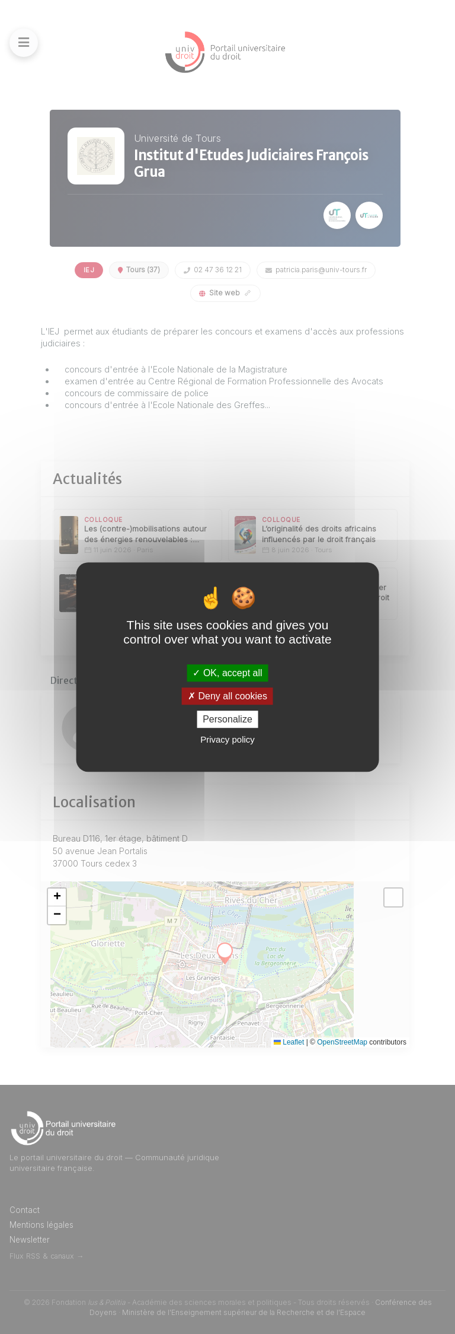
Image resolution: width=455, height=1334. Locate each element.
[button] (57, 897)
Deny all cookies (227, 696)
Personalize (227, 719)
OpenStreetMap (342, 1042)
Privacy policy (227, 739)
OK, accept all (227, 673)
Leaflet (289, 1042)
